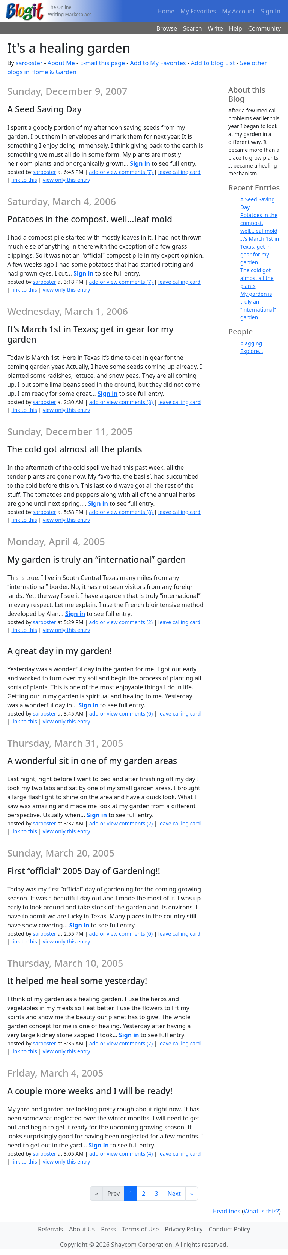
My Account (238, 11)
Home (166, 11)
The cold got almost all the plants (257, 278)
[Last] (191, 1193)
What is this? (261, 1211)
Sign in (140, 163)
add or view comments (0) (121, 713)
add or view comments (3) (121, 402)
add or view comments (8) (121, 511)
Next (174, 1193)
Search (192, 28)
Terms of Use (140, 1229)
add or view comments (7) (121, 171)
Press (108, 1229)
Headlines (226, 1211)
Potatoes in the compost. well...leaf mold (259, 222)
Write (215, 28)
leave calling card (179, 171)
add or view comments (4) (121, 1153)
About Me (61, 63)
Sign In (270, 11)
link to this (24, 179)
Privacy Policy (183, 1229)
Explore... (251, 351)
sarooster (29, 63)
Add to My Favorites (158, 63)
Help (235, 28)
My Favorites (198, 11)
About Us (82, 1229)
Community (264, 28)
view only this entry (66, 179)
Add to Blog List (213, 63)
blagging (251, 343)
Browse (166, 28)
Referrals (50, 1229)
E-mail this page (102, 63)
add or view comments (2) (121, 622)
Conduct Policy (229, 1229)
